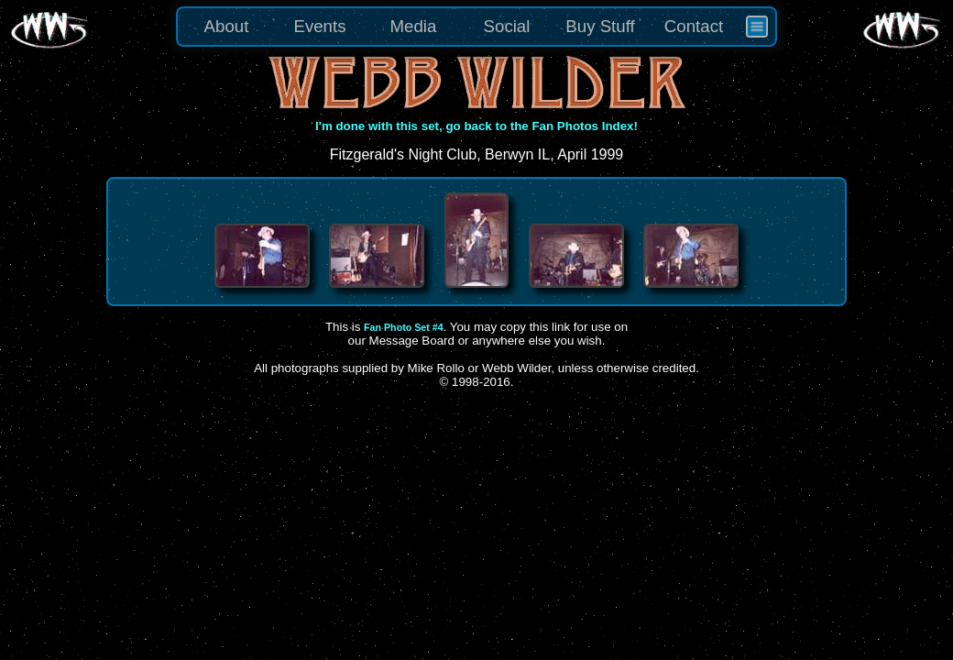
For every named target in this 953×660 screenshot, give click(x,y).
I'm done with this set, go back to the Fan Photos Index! (476, 126)
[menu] (476, 26)
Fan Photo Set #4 (403, 327)
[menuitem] (757, 27)
